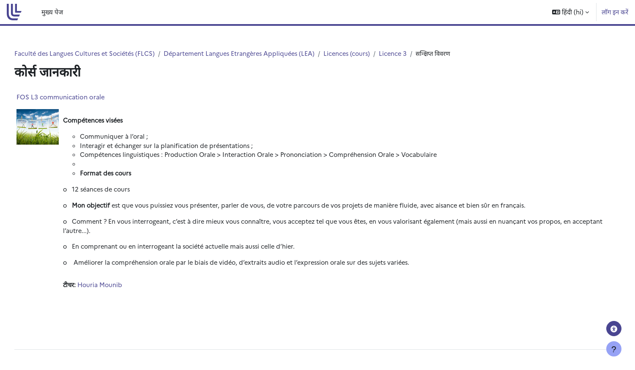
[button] (570, 12)
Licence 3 (420, 53)
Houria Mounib (117, 288)
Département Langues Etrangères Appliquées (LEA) (262, 53)
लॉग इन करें (615, 11)
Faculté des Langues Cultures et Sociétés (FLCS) (102, 53)
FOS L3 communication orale (76, 97)
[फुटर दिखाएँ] (613, 348)
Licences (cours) (373, 53)
